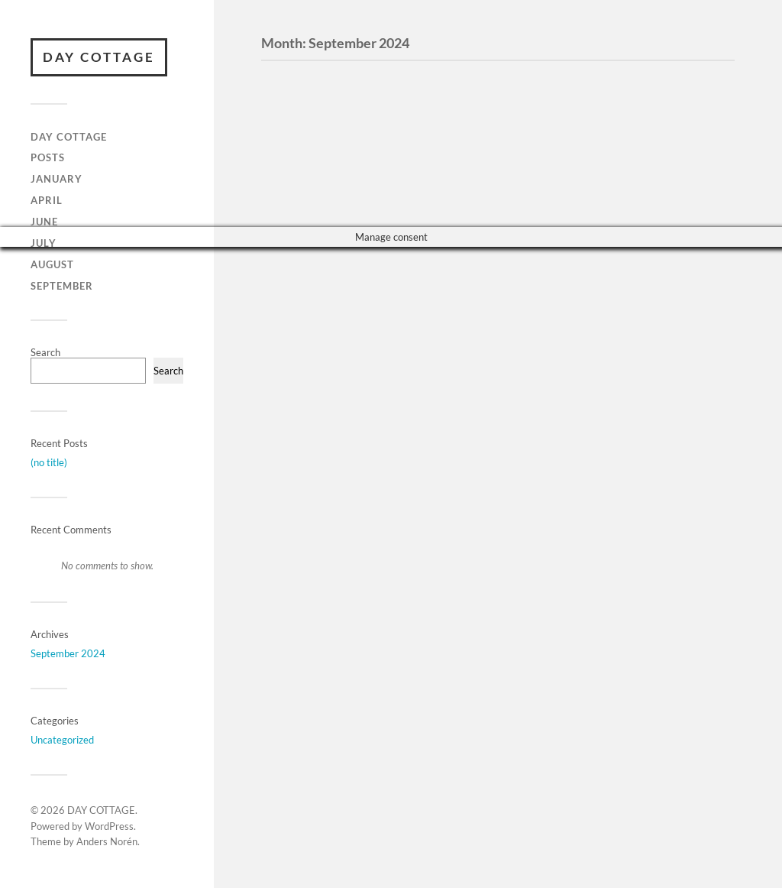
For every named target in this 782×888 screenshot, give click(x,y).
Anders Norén (106, 841)
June (44, 222)
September (62, 286)
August (52, 264)
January (56, 179)
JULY (44, 243)
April (47, 200)
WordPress (109, 826)
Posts (48, 157)
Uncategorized (62, 740)
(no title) (49, 462)
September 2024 (68, 653)
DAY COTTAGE (99, 57)
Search (45, 352)
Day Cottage (69, 137)
